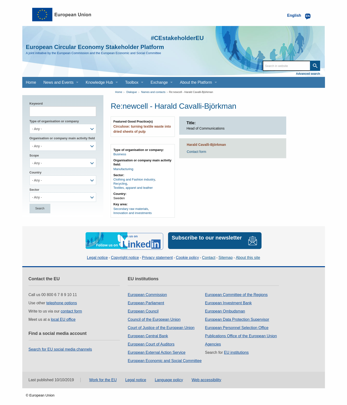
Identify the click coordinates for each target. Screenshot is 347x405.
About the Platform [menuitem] (196, 82)
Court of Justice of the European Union (161, 325)
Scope (34, 155)
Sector (34, 189)
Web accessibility (206, 377)
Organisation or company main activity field (62, 138)
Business (119, 153)
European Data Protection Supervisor (237, 317)
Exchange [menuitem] (159, 82)
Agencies (213, 342)
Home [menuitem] (31, 82)
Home (118, 92)
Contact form (196, 152)
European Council (143, 309)
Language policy (169, 377)
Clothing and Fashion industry (134, 179)
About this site (248, 255)
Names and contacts (153, 92)
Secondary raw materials (130, 208)
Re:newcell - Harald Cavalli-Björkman (191, 92)
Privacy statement (157, 255)
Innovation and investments (132, 212)
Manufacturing (123, 168)
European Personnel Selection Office (237, 325)
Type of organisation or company (54, 121)
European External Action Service (156, 350)
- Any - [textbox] (37, 129)
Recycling (120, 183)
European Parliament (146, 300)
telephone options (61, 300)
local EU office (63, 317)
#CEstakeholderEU (171, 37)
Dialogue (131, 92)
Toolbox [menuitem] (132, 82)
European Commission (147, 292)
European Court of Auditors (151, 342)
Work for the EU (103, 377)
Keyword (36, 103)
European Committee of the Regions (236, 292)
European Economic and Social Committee (164, 358)
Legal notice (97, 255)
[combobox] (63, 128)
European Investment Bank (228, 300)
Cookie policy (187, 255)
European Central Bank (148, 333)
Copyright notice (125, 255)
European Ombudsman (225, 309)
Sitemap (225, 255)
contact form (71, 309)
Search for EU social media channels (60, 347)
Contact (208, 255)
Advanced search (308, 73)
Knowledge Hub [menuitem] (99, 82)
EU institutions (236, 350)
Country (36, 172)
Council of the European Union (154, 317)
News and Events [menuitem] (58, 82)
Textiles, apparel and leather (133, 187)
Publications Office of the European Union (241, 333)
